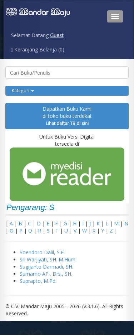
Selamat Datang (37, 35)
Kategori (23, 90)
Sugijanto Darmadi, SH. (46, 266)
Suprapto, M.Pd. (38, 281)
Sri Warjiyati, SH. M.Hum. (48, 259)
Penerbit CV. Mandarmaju (38, 16)
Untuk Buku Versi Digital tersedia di (67, 167)
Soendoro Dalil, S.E (42, 252)
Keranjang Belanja (37, 49)
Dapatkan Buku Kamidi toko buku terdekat (67, 115)
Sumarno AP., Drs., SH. (46, 273)
